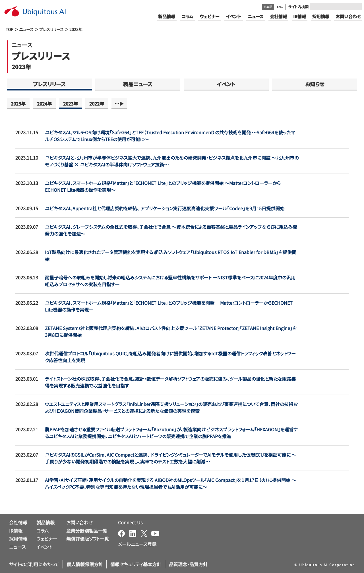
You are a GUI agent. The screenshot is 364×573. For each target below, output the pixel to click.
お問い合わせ (79, 522)
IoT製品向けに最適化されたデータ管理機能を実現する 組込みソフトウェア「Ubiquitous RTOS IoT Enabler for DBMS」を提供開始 (170, 255)
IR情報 (15, 530)
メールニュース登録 (137, 544)
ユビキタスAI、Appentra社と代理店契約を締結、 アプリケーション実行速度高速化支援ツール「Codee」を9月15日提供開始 (164, 208)
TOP (9, 29)
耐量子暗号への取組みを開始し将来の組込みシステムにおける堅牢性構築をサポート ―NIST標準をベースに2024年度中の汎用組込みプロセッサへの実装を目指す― (170, 281)
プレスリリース (51, 29)
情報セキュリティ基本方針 (135, 564)
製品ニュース (137, 84)
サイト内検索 (298, 7)
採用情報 (18, 538)
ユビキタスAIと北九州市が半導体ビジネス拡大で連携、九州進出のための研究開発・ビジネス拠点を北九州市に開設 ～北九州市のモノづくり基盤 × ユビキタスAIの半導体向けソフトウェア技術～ (172, 161)
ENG (280, 7)
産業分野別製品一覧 (86, 530)
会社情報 (18, 522)
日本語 (268, 7)
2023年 (70, 103)
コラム (42, 530)
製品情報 (45, 522)
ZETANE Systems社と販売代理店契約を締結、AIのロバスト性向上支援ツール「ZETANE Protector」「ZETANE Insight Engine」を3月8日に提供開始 (171, 331)
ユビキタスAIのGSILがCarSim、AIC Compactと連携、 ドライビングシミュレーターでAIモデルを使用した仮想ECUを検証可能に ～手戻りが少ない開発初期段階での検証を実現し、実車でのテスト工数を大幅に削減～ (170, 458)
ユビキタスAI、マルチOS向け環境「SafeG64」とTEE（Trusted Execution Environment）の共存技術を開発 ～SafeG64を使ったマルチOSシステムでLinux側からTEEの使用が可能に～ (170, 136)
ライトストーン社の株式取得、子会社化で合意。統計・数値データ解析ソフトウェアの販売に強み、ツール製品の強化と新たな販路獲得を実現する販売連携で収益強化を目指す (170, 382)
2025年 (18, 103)
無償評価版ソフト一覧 (87, 538)
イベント (226, 84)
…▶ (119, 103)
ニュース (26, 29)
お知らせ (314, 84)
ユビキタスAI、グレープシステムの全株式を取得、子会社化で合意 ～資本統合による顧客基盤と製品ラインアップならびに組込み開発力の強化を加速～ (171, 230)
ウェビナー (46, 538)
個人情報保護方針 (85, 564)
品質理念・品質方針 (188, 564)
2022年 (96, 103)
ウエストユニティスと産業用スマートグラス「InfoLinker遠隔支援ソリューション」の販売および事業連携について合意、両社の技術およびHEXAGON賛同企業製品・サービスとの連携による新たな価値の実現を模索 (171, 407)
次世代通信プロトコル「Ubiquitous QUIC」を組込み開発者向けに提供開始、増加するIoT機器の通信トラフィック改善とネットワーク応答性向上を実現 (170, 357)
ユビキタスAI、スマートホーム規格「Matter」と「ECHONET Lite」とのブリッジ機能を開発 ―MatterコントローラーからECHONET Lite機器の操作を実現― (169, 306)
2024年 (44, 103)
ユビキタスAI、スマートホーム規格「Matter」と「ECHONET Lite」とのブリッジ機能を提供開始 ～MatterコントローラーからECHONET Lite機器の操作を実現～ (163, 186)
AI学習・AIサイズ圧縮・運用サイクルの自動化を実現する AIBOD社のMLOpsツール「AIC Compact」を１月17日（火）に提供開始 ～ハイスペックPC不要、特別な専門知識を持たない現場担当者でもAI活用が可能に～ (170, 483)
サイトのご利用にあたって (34, 564)
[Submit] (355, 6)
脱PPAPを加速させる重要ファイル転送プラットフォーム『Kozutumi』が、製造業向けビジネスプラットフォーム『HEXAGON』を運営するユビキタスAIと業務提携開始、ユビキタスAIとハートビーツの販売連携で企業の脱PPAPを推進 (171, 433)
